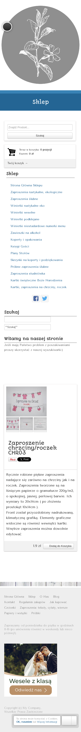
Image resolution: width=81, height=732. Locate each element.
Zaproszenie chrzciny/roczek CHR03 (32, 448)
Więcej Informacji (47, 722)
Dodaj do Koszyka (58, 546)
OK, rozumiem (24, 722)
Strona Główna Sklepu (26, 185)
